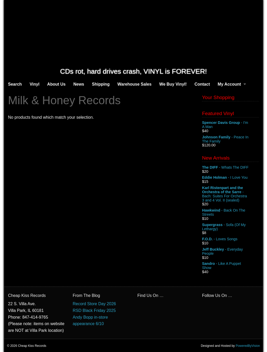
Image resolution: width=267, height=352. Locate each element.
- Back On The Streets (230, 212)
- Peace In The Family (230, 139)
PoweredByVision (248, 346)
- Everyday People (230, 252)
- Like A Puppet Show (230, 266)
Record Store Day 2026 (94, 304)
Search (15, 84)
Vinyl (34, 84)
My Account (229, 84)
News (78, 84)
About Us (56, 84)
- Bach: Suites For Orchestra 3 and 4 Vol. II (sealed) (230, 194)
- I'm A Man (230, 125)
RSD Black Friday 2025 (94, 310)
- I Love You (230, 178)
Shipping (100, 84)
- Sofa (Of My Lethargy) (230, 227)
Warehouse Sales (134, 84)
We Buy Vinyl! (173, 84)
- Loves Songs (230, 239)
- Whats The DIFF (230, 168)
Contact (202, 84)
